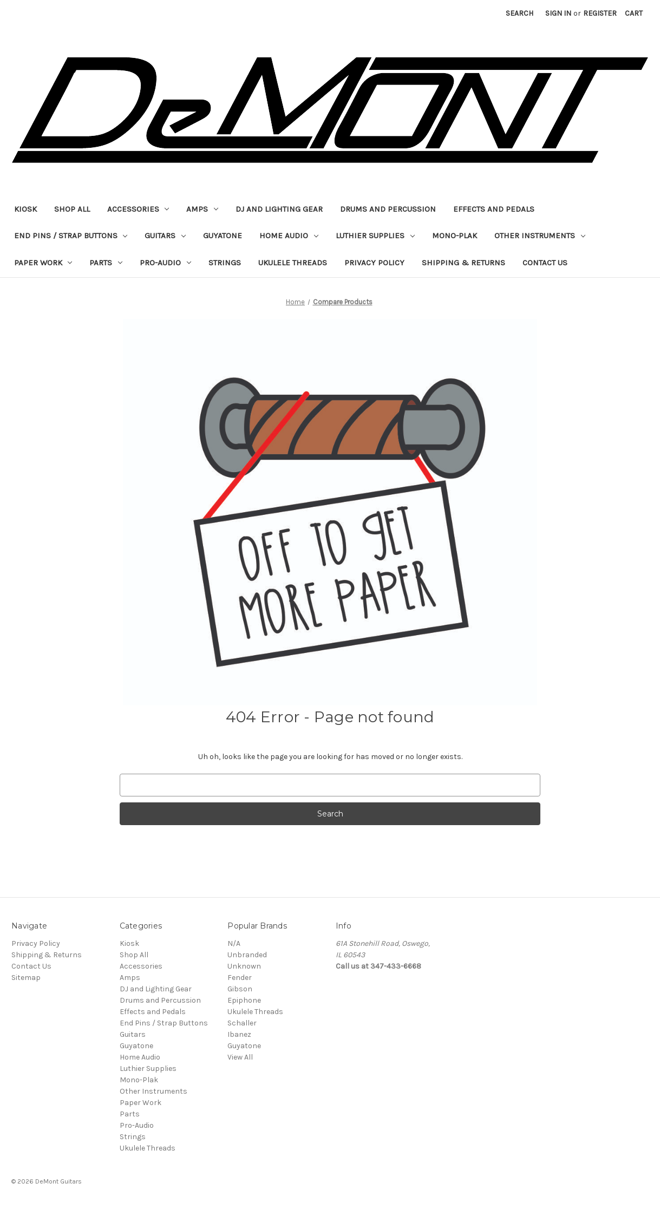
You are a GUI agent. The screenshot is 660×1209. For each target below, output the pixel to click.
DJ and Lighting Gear (279, 209)
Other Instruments (539, 235)
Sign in (558, 13)
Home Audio (288, 235)
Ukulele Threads (292, 262)
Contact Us (544, 262)
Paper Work (43, 262)
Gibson (239, 989)
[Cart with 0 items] (634, 13)
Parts (105, 262)
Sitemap (26, 977)
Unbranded (247, 954)
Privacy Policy (374, 262)
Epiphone (244, 1000)
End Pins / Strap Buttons (71, 235)
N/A (233, 943)
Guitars (165, 235)
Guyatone (222, 235)
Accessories (138, 209)
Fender (239, 977)
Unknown (244, 966)
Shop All (72, 209)
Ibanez (239, 1034)
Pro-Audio (165, 262)
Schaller (242, 1023)
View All (240, 1057)
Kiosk (25, 209)
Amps (202, 209)
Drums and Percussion (388, 209)
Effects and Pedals (493, 209)
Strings (224, 262)
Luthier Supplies (375, 235)
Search (519, 13)
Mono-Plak (454, 235)
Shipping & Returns (463, 262)
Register (600, 13)
